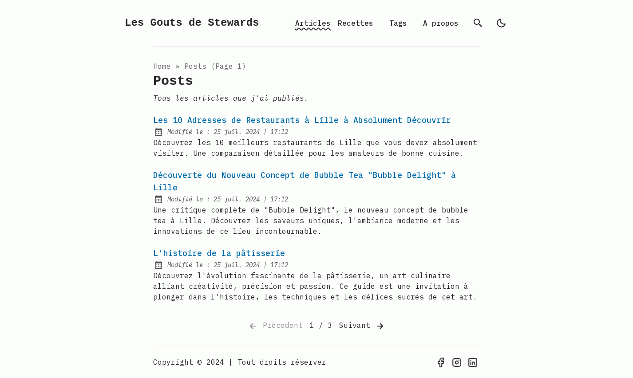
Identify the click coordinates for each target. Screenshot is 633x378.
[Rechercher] (478, 23)
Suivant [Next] (362, 326)
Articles (313, 23)
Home (162, 66)
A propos (441, 23)
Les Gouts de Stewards (192, 23)
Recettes (355, 23)
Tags (398, 23)
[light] (501, 23)
